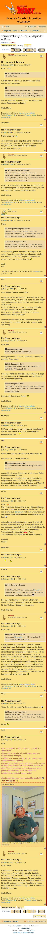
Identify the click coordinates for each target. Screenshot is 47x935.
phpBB (17, 926)
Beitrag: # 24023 (7, 501)
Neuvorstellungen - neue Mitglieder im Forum (22, 38)
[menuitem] (6, 27)
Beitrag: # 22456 (7, 220)
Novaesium (19, 512)
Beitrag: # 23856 (7, 341)
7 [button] (32, 50)
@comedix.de (6, 117)
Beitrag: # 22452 (7, 65)
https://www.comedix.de (27, 113)
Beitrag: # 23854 (7, 289)
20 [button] (40, 50)
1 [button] (19, 50)
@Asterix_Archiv (30, 115)
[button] (13, 49)
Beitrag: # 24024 (7, 557)
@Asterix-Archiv (10, 115)
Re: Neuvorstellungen (12, 62)
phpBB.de (32, 930)
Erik (9, 210)
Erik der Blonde (37, 271)
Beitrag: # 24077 (7, 862)
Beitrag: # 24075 (7, 740)
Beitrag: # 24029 (7, 703)
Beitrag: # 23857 (7, 425)
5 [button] (26, 50)
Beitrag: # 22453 (7, 132)
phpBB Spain (25, 928)
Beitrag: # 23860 (7, 450)
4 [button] (23, 50)
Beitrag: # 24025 (7, 579)
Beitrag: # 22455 (7, 164)
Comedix (12, 42)
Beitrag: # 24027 (7, 626)
